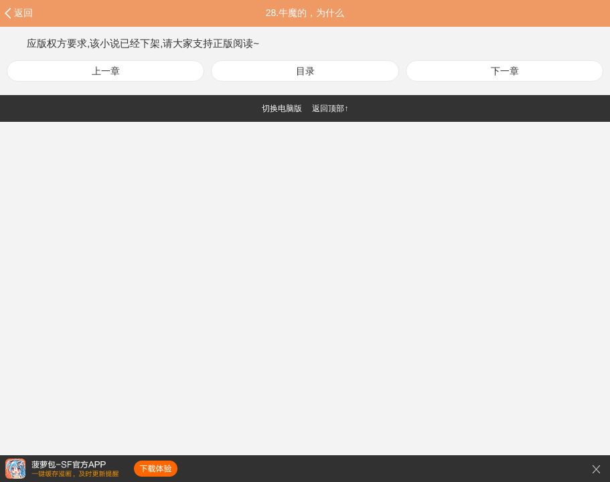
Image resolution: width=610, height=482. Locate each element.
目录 (305, 71)
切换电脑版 (282, 108)
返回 (23, 12)
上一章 (106, 71)
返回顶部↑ (330, 108)
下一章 (505, 71)
